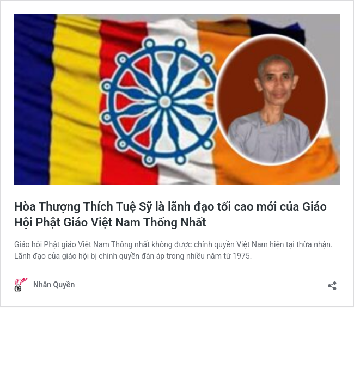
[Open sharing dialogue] (332, 282)
